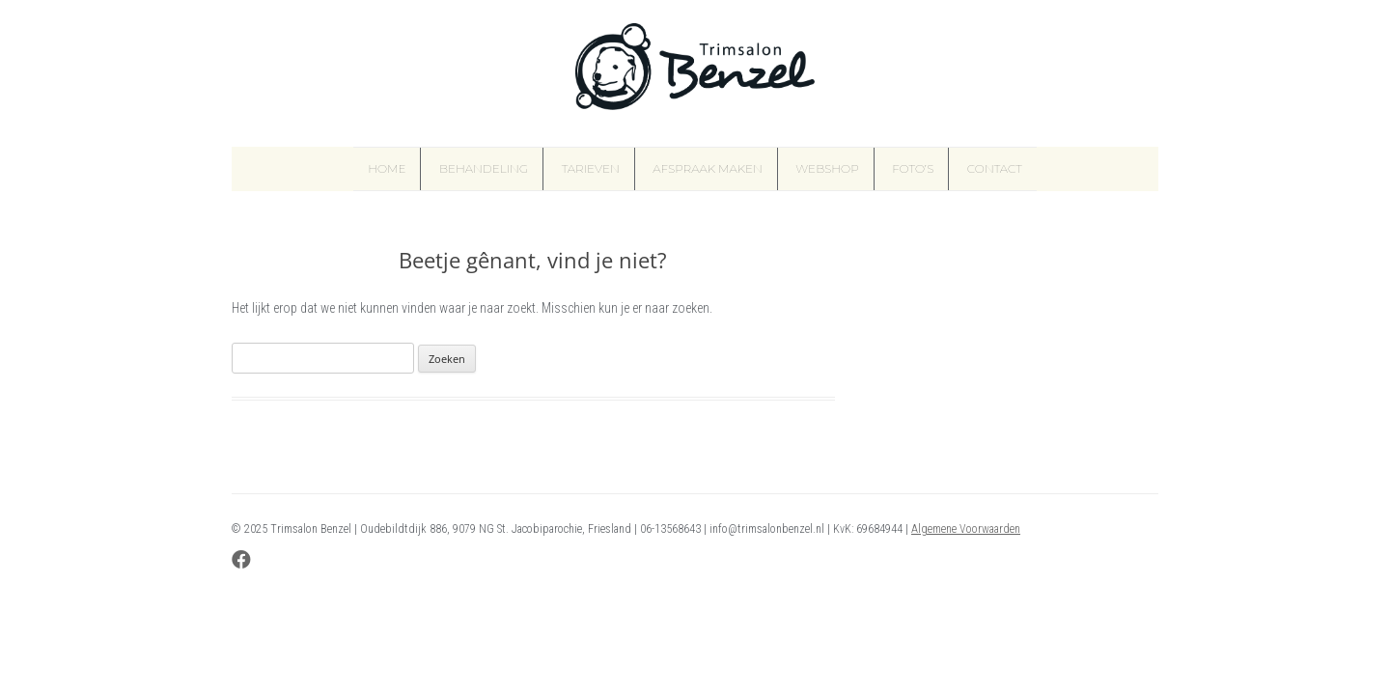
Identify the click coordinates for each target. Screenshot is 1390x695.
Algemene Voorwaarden (965, 529)
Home (386, 168)
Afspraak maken (708, 168)
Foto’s (912, 168)
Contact (994, 168)
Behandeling (483, 168)
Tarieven (591, 168)
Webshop (826, 168)
